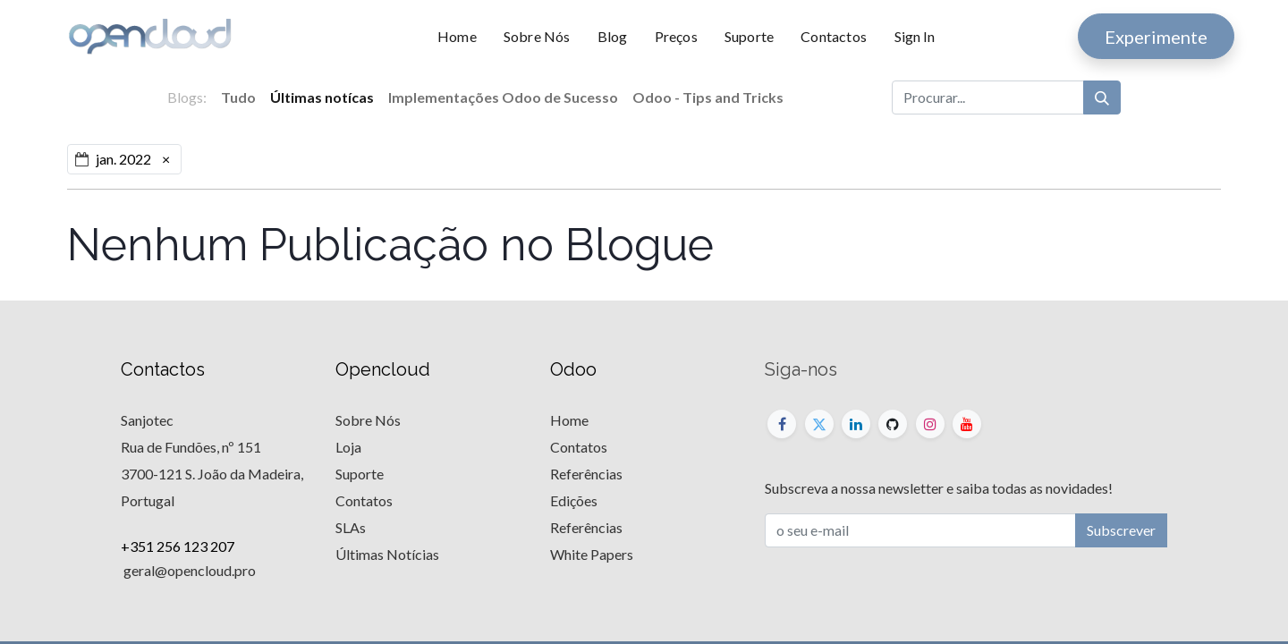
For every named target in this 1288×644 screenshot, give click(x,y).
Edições (573, 500)
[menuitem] (463, 36)
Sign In (914, 36)
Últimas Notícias (387, 554)
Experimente (1156, 36)
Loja (348, 446)
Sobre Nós (368, 419)
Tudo (238, 97)
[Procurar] (1102, 97)
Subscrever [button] (1121, 529)
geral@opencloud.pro (188, 570)
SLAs (350, 527)
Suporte (359, 473)
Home (569, 419)
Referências (586, 473)
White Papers (591, 554)
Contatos (364, 500)
